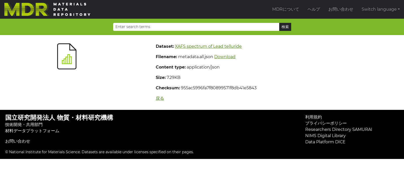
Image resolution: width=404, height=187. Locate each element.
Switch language (379, 9)
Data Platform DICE (325, 141)
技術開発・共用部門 (24, 124)
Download (225, 56)
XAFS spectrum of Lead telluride (208, 46)
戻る (160, 98)
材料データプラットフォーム (32, 130)
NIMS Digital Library (325, 135)
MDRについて (285, 9)
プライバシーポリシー (326, 123)
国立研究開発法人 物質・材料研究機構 (59, 117)
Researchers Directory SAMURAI (338, 129)
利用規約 (313, 117)
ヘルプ (314, 9)
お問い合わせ (340, 9)
